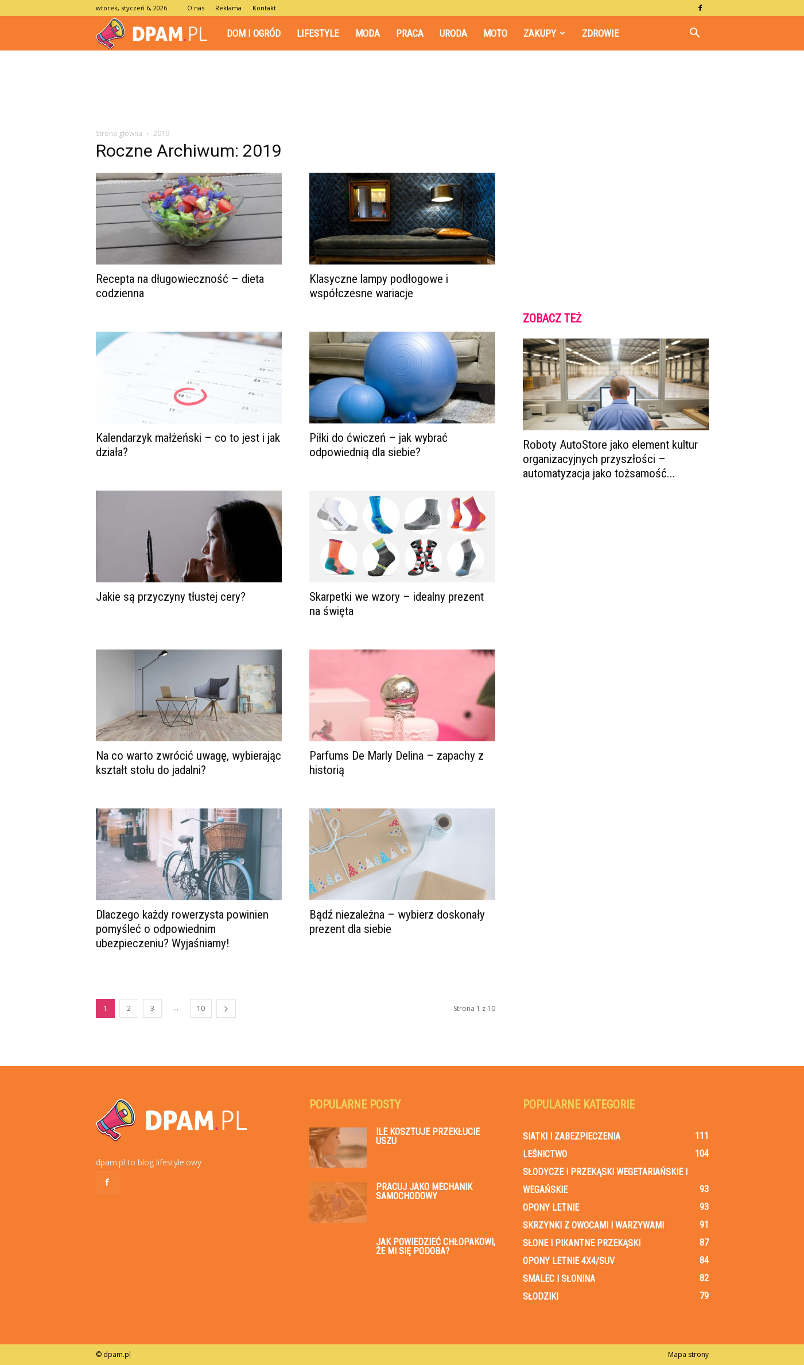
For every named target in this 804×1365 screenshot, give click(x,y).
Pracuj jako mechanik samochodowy (424, 1191)
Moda (367, 33)
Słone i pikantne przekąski (581, 1243)
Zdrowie (600, 33)
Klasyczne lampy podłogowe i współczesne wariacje (378, 286)
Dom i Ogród (254, 33)
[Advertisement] (402, 90)
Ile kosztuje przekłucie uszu (428, 1136)
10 (201, 1008)
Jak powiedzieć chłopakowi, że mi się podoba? (435, 1246)
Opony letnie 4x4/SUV (569, 1260)
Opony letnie (551, 1207)
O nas (195, 7)
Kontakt (264, 7)
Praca (410, 33)
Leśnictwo (545, 1154)
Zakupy (544, 33)
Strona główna (119, 133)
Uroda (453, 33)
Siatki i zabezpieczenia (571, 1136)
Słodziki (540, 1296)
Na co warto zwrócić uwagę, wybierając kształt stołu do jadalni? (188, 763)
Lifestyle (318, 33)
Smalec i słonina (559, 1278)
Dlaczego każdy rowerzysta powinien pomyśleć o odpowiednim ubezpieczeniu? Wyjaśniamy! (182, 929)
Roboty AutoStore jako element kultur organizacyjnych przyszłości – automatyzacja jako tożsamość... (610, 459)
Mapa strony (688, 1354)
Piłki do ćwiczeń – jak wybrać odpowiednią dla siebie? (378, 445)
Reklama (228, 7)
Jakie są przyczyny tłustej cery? (171, 597)
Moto (495, 33)
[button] (695, 33)
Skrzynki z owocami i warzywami (593, 1225)
